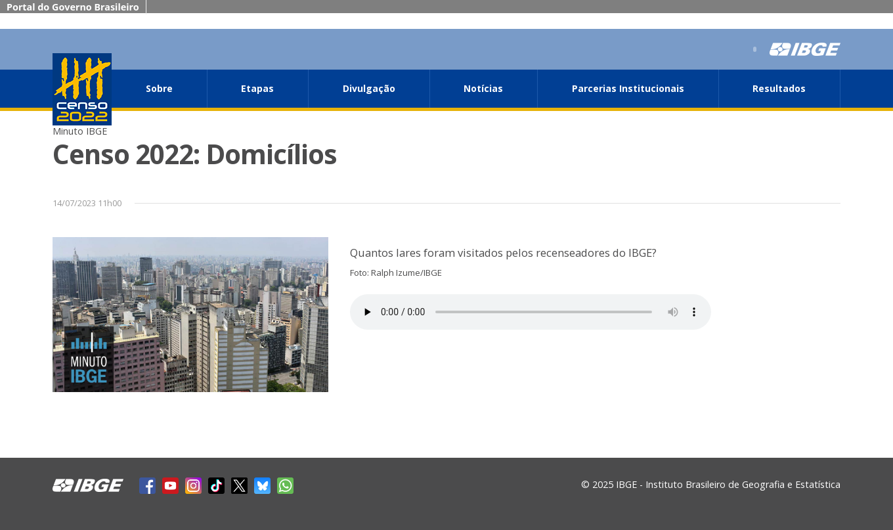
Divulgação (369, 88)
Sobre (159, 88)
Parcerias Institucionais (628, 88)
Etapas (257, 88)
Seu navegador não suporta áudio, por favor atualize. (530, 312)
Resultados (779, 88)
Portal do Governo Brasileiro (73, 7)
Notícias (483, 88)
